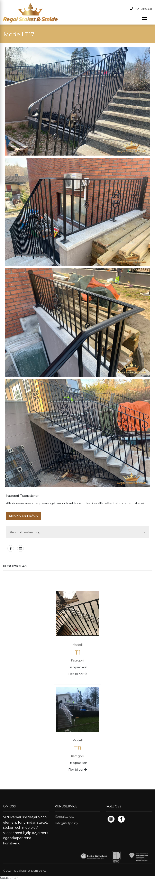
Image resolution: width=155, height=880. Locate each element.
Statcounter (9, 878)
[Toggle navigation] (144, 19)
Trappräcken (29, 496)
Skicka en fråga (23, 516)
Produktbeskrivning (25, 532)
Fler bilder (77, 674)
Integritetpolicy (66, 823)
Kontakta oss (64, 816)
